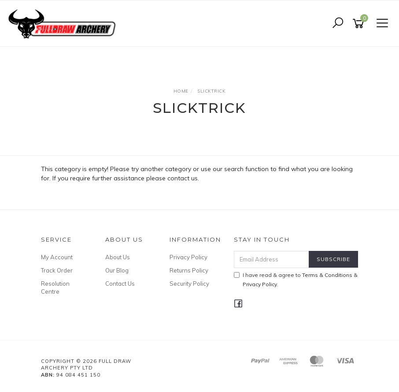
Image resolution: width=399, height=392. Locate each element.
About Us (117, 257)
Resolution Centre (55, 287)
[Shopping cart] (360, 23)
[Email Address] (272, 259)
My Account (57, 257)
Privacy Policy (188, 257)
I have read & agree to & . (296, 279)
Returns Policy (189, 270)
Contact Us (120, 283)
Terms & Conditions (327, 275)
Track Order (57, 270)
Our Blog (117, 270)
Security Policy (189, 283)
